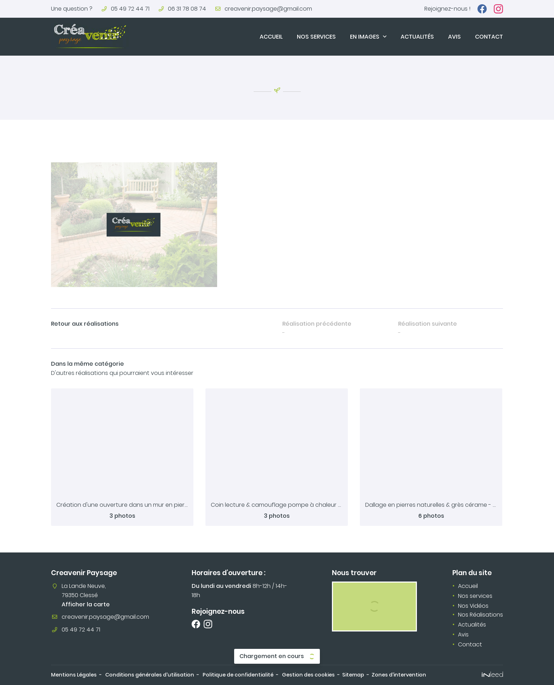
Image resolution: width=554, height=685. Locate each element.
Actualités (417, 37)
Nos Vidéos (473, 606)
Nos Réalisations (480, 615)
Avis (454, 37)
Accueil (271, 37)
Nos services (316, 37)
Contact (489, 37)
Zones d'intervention (399, 674)
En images (364, 37)
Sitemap (353, 674)
